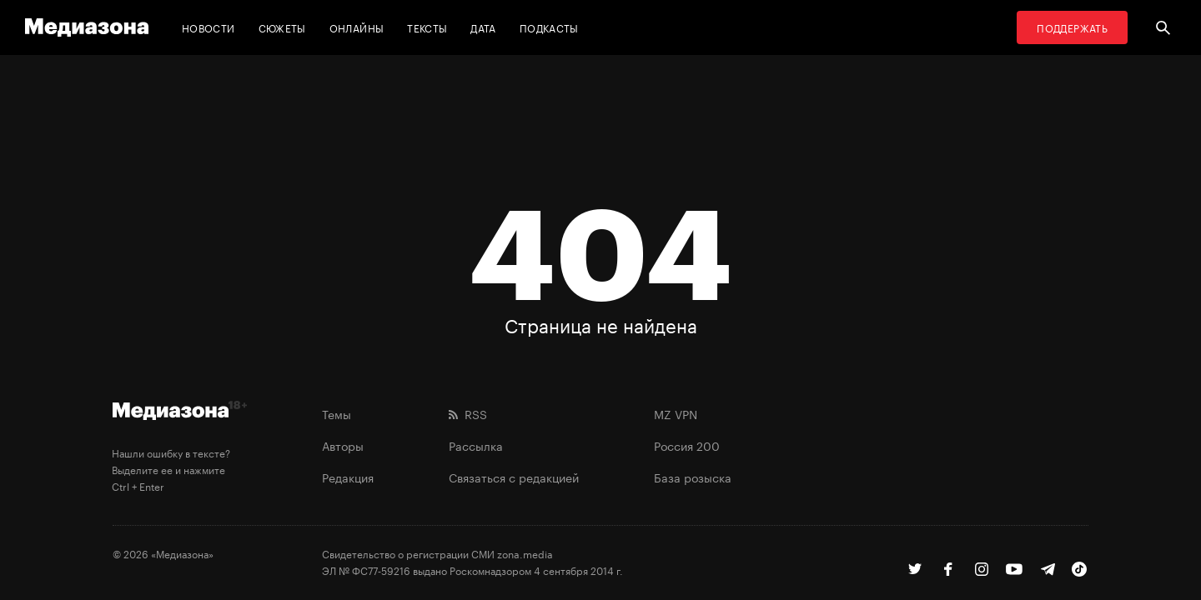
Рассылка (476, 445)
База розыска (692, 477)
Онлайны (356, 27)
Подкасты (549, 27)
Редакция (348, 477)
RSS (468, 413)
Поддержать (1072, 27)
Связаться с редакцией (514, 477)
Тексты (427, 27)
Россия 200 (687, 445)
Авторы (343, 445)
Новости (208, 27)
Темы (336, 413)
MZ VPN (675, 413)
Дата (482, 27)
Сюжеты (282, 27)
